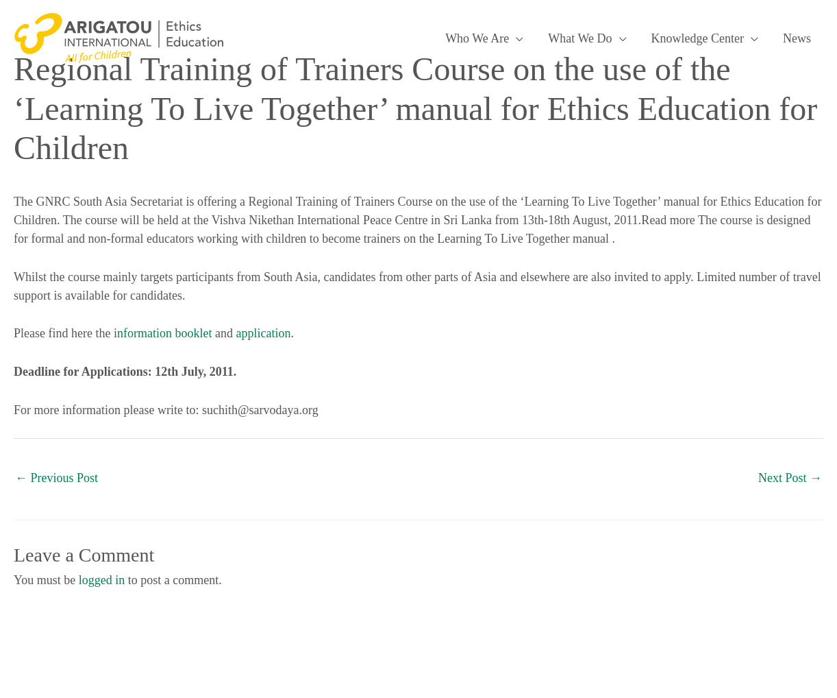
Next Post (790, 478)
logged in (102, 580)
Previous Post (56, 478)
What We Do (580, 38)
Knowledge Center (697, 38)
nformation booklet (164, 333)
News (797, 38)
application (263, 333)
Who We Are (477, 38)
